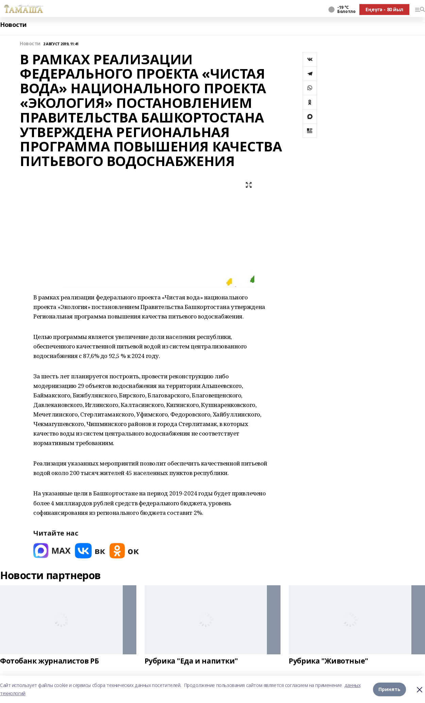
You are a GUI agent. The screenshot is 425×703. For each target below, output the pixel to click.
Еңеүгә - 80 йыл (384, 9)
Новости (13, 24)
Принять (389, 689)
